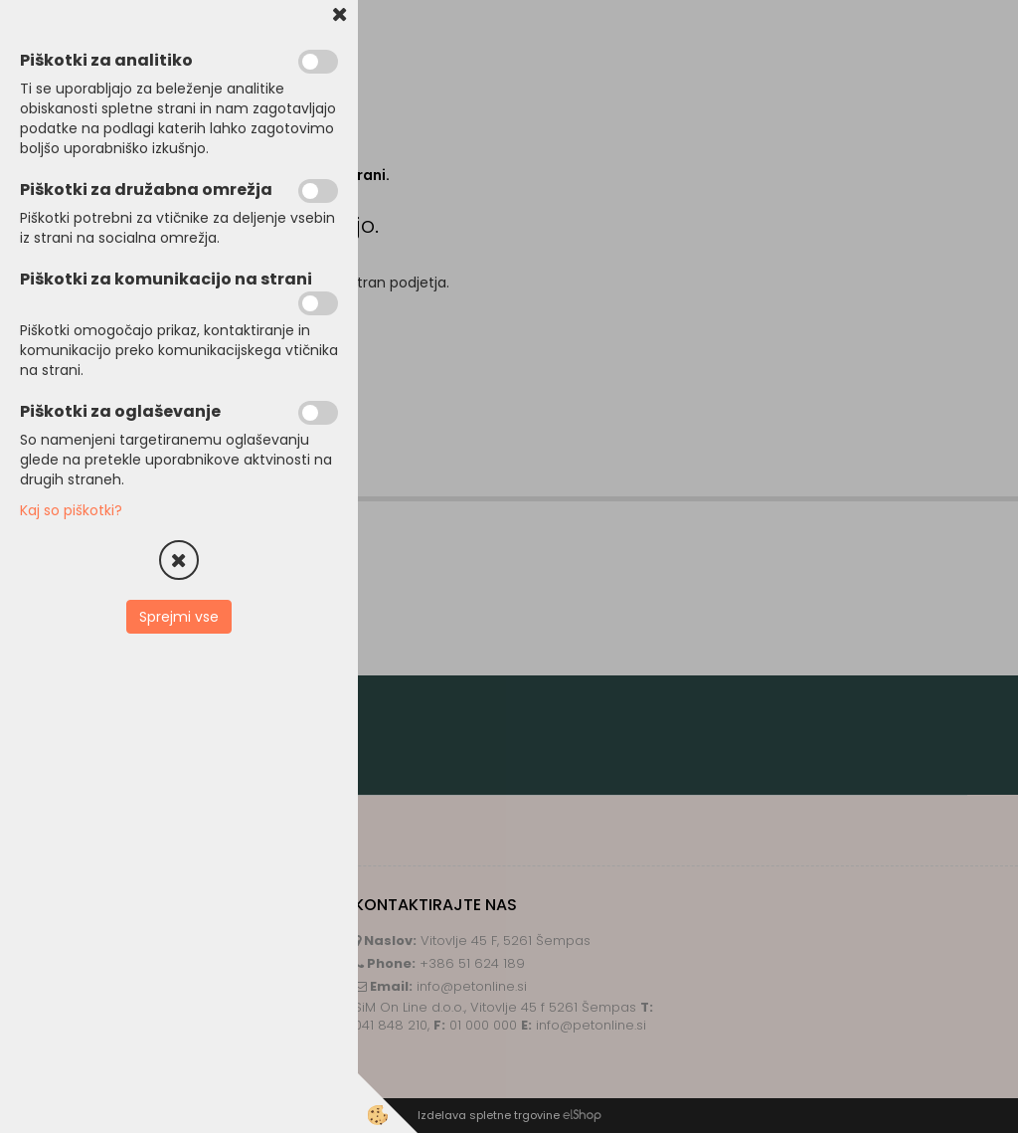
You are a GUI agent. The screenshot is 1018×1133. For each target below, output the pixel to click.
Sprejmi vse (179, 617)
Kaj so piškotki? (71, 510)
